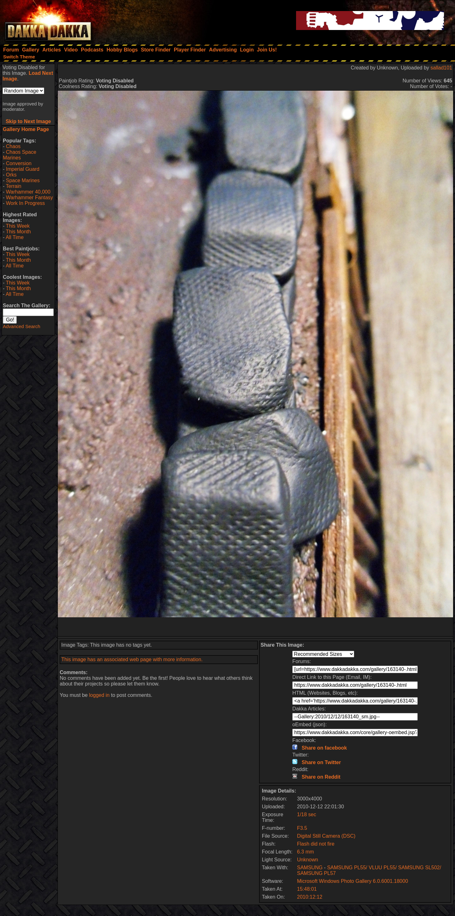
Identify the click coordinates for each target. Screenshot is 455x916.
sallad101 (441, 67)
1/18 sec (306, 814)
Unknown (307, 859)
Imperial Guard (22, 169)
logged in (99, 695)
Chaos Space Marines (19, 154)
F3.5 (302, 828)
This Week (17, 226)
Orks (11, 174)
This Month (18, 231)
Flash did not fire (315, 844)
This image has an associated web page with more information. (132, 659)
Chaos (13, 146)
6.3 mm (305, 851)
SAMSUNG (310, 867)
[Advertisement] (256, 626)
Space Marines (23, 180)
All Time (15, 237)
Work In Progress (25, 203)
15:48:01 (307, 889)
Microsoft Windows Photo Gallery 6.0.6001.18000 (352, 881)
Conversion (19, 163)
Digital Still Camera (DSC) (326, 836)
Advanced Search (21, 326)
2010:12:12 (309, 897)
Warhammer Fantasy (29, 197)
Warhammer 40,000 (28, 192)
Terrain (13, 186)
